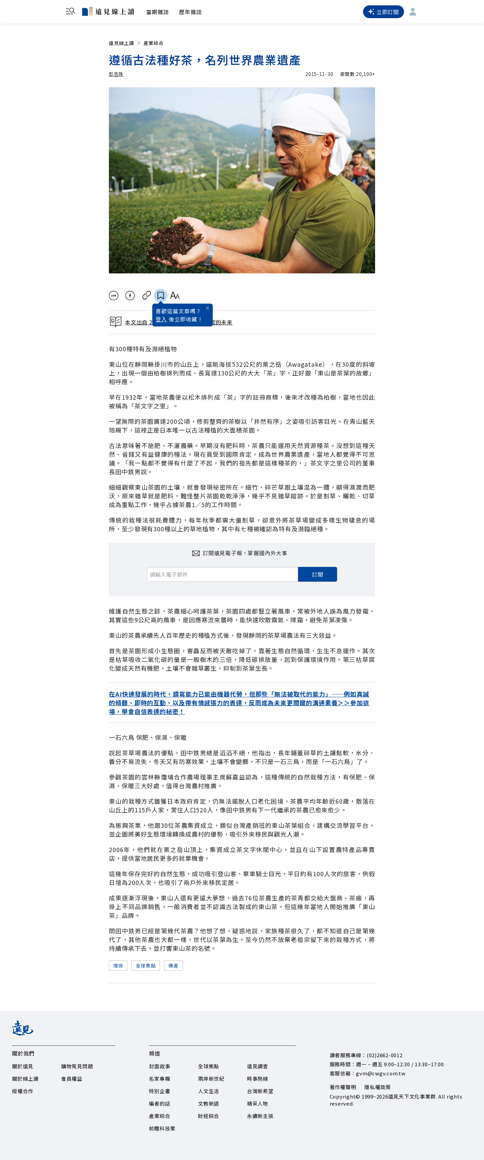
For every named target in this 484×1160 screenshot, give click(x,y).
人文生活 (208, 1091)
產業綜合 (154, 43)
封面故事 (159, 1066)
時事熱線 (257, 1078)
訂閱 (317, 574)
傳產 (173, 965)
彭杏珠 (116, 74)
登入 (161, 319)
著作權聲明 (343, 1086)
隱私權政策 (377, 1086)
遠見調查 (257, 1066)
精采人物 (257, 1103)
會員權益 (71, 1078)
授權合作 (22, 1091)
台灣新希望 (260, 1091)
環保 (118, 965)
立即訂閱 (383, 12)
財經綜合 (208, 1115)
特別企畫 (159, 1091)
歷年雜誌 (190, 12)
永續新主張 (260, 1115)
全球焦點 (146, 965)
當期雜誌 (157, 12)
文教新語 (208, 1103)
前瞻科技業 (162, 1128)
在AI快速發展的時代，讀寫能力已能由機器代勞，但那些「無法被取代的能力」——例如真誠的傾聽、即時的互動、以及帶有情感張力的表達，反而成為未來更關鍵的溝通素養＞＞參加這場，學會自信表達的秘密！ (239, 702)
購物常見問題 (77, 1066)
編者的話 (159, 1103)
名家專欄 (159, 1078)
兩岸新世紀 (211, 1078)
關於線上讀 (25, 1078)
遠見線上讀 (125, 43)
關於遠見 (22, 1066)
